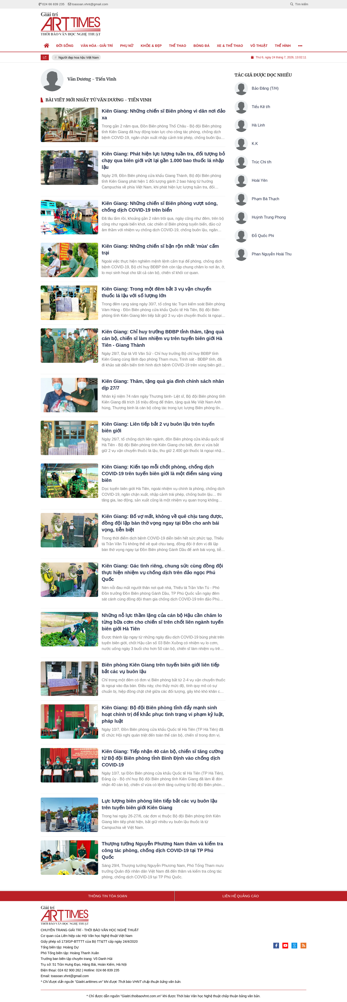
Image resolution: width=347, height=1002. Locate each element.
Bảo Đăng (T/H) (265, 88)
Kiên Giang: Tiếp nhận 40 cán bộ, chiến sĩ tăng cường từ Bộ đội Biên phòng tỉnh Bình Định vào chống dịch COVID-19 (163, 758)
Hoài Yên (260, 180)
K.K (255, 144)
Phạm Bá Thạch (265, 199)
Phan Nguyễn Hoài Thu (271, 254)
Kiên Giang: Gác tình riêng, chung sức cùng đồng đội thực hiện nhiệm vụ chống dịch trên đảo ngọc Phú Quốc (162, 572)
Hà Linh (258, 125)
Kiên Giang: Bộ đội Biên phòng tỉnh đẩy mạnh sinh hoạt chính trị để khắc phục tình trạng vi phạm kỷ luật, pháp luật (163, 714)
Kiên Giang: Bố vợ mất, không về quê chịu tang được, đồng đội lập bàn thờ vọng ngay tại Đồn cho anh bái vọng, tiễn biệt (162, 523)
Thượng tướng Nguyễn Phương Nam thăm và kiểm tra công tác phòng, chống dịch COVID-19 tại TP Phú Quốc (162, 850)
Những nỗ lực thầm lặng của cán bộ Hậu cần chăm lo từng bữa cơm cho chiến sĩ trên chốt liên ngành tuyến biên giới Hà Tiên (163, 622)
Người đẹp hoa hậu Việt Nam (79, 57)
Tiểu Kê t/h (261, 107)
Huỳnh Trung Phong (269, 217)
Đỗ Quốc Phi (263, 236)
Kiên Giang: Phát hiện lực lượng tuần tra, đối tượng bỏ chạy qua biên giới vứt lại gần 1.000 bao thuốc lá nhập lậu (163, 160)
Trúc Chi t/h (261, 162)
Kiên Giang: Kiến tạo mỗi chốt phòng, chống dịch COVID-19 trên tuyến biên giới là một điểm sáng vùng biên (162, 473)
